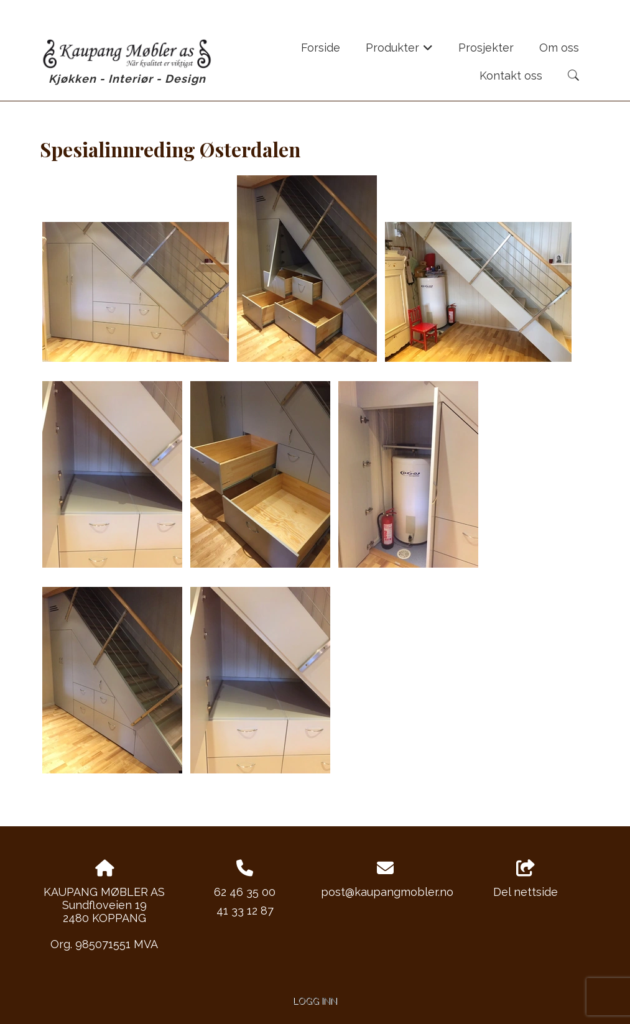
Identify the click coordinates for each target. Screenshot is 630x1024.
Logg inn (315, 1000)
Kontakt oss (510, 75)
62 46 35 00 (245, 891)
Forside (320, 47)
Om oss (559, 47)
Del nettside (525, 879)
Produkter (399, 51)
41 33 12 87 (245, 910)
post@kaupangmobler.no (387, 891)
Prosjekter (486, 47)
